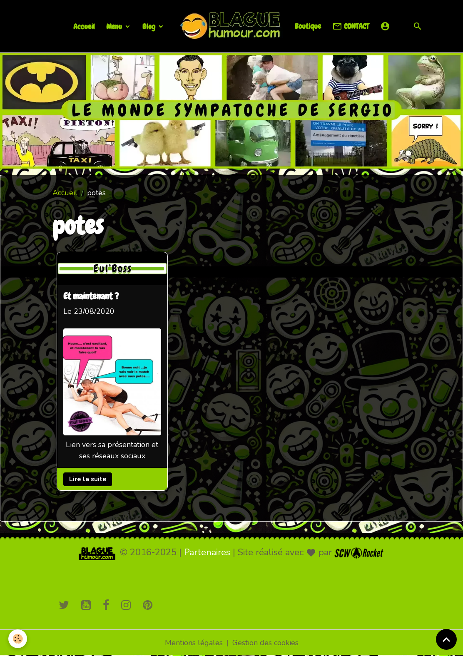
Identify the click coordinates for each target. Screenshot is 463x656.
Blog (149, 26)
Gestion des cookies (265, 643)
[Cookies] (17, 638)
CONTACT (350, 26)
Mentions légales (194, 643)
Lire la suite (88, 479)
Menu (115, 26)
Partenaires (207, 552)
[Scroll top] (446, 639)
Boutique (308, 26)
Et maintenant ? (91, 297)
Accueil (84, 26)
